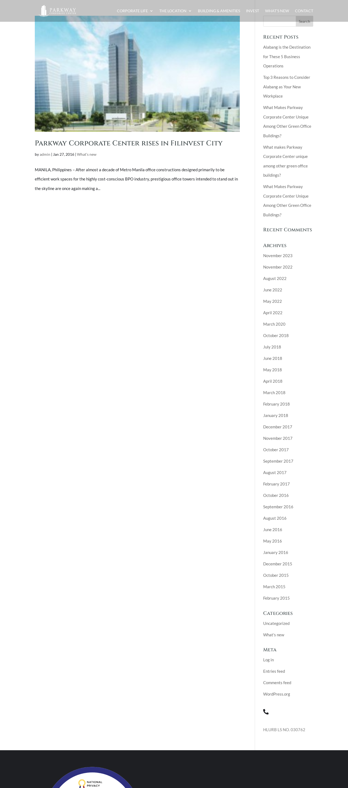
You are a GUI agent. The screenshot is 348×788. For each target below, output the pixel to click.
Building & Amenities (219, 11)
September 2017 (278, 461)
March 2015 (274, 586)
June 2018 (272, 358)
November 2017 (278, 438)
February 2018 (276, 403)
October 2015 (276, 575)
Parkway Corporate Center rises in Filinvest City (129, 143)
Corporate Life (132, 11)
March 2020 (274, 324)
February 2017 (276, 483)
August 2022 (275, 278)
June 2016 (272, 529)
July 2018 (272, 346)
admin (45, 154)
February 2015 (276, 598)
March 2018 (274, 392)
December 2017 (277, 426)
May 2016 (272, 540)
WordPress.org (276, 694)
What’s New (277, 11)
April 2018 (272, 381)
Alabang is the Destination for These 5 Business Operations (286, 56)
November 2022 (278, 266)
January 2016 (275, 552)
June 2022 (272, 289)
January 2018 (275, 415)
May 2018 (272, 369)
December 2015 (277, 563)
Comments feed (277, 682)
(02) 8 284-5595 (291, 711)
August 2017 (275, 472)
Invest (252, 11)
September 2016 (278, 506)
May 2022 (272, 301)
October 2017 (276, 449)
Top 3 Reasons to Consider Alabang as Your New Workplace (286, 86)
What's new (87, 154)
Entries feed (274, 671)
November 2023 (278, 255)
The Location (173, 11)
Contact (304, 11)
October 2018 (276, 335)
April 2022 (272, 312)
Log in (268, 659)
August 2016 (275, 518)
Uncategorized (276, 623)
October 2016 (276, 495)
